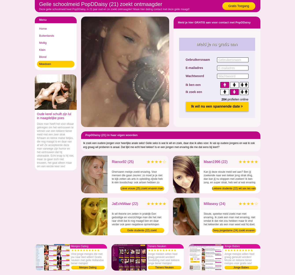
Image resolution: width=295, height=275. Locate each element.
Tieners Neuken (164, 267)
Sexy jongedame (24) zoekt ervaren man (234, 231)
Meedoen (45, 64)
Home (43, 28)
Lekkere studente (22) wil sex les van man (234, 189)
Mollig (43, 42)
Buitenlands (46, 35)
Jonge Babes (241, 267)
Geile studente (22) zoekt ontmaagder (142, 231)
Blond (42, 57)
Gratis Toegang (238, 6)
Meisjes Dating (87, 267)
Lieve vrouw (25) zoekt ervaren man (142, 188)
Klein (42, 49)
